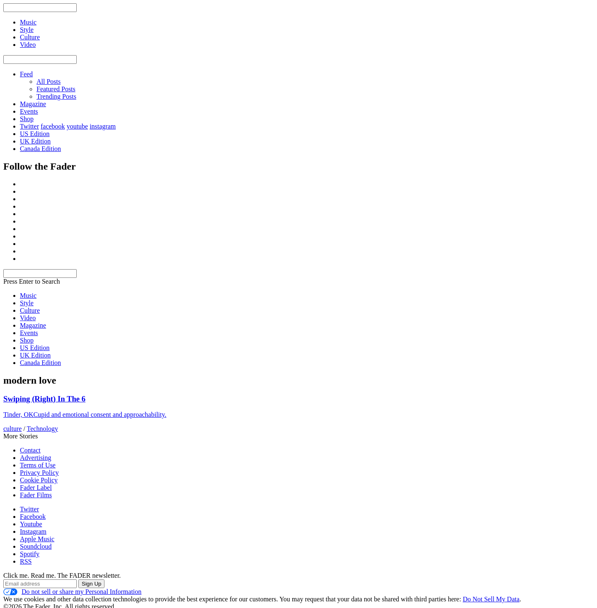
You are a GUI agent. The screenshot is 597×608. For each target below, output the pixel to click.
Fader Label (36, 487)
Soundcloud (35, 546)
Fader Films (36, 495)
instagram (103, 126)
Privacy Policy (39, 472)
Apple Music (37, 538)
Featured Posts (55, 88)
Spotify (29, 553)
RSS (26, 561)
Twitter (29, 126)
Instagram (33, 531)
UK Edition (35, 141)
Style (27, 302)
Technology (42, 428)
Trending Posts (56, 96)
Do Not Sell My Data (491, 599)
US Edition (35, 133)
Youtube (31, 524)
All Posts (48, 81)
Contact (30, 450)
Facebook (33, 516)
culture (12, 428)
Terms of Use (38, 465)
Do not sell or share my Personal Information (72, 592)
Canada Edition (40, 148)
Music (28, 295)
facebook (53, 126)
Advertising (35, 457)
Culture (30, 310)
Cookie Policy (39, 480)
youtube (77, 126)
